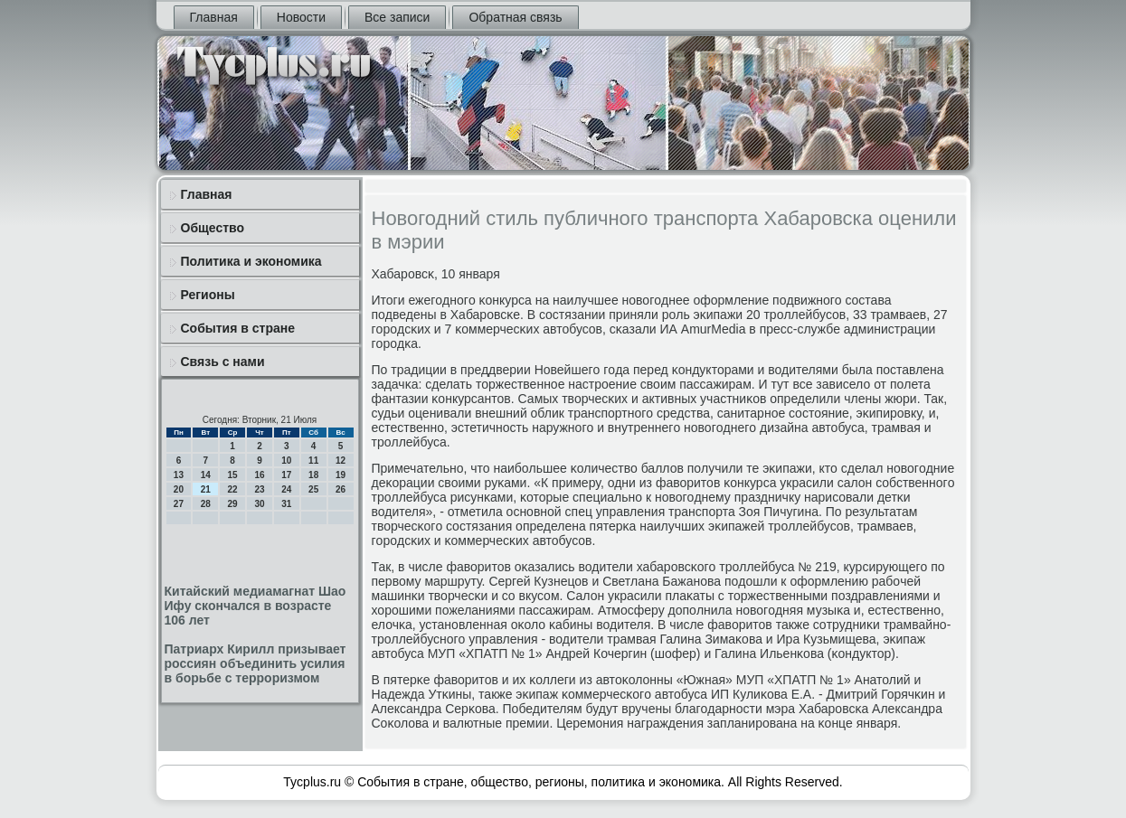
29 (233, 504)
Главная (214, 17)
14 (206, 475)
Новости (301, 17)
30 (259, 504)
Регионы (208, 294)
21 (206, 489)
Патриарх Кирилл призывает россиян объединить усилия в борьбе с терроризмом (255, 663)
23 (259, 489)
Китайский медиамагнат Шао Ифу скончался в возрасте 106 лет (255, 605)
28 (206, 504)
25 (313, 489)
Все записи (397, 17)
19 (340, 475)
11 (313, 460)
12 (340, 460)
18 (313, 475)
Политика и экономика (251, 261)
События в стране (238, 328)
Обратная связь (515, 17)
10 (286, 460)
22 (233, 489)
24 (286, 489)
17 (286, 475)
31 (286, 504)
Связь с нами (223, 361)
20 (179, 489)
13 (179, 475)
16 (259, 475)
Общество (213, 228)
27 (179, 504)
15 (233, 475)
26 (340, 489)
